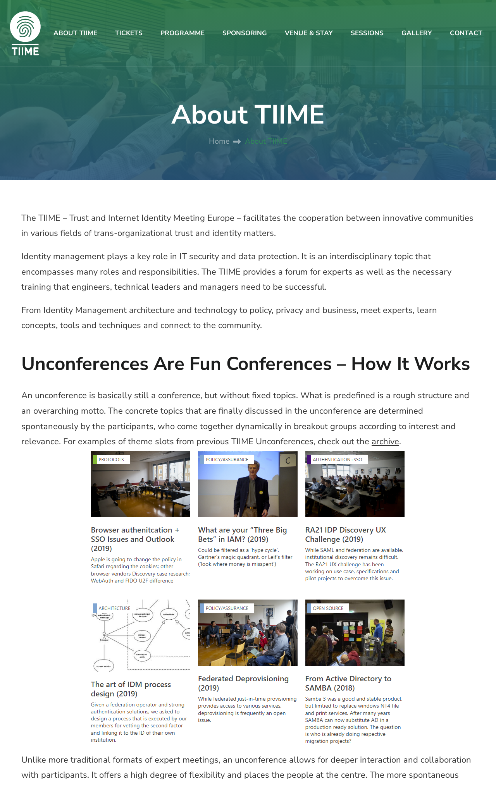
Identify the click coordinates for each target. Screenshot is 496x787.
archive (385, 441)
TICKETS (129, 33)
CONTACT (466, 33)
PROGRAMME (182, 33)
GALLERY (416, 33)
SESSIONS (367, 33)
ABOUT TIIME (75, 33)
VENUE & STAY (309, 33)
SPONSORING (244, 33)
